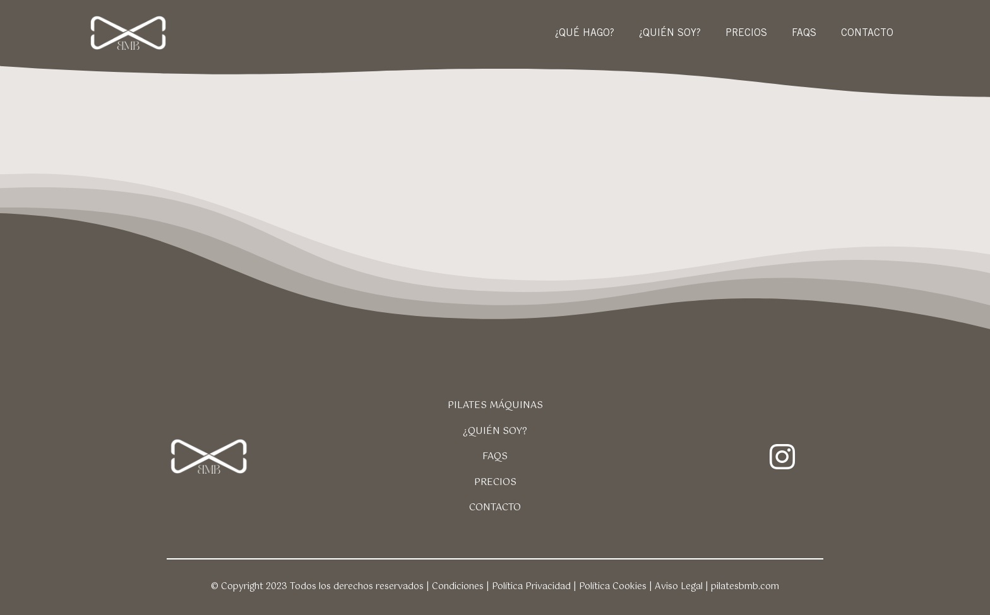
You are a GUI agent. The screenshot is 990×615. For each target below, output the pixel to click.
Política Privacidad (531, 586)
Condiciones (458, 586)
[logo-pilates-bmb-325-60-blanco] (129, 20)
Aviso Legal (679, 586)
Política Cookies (613, 586)
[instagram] (782, 456)
